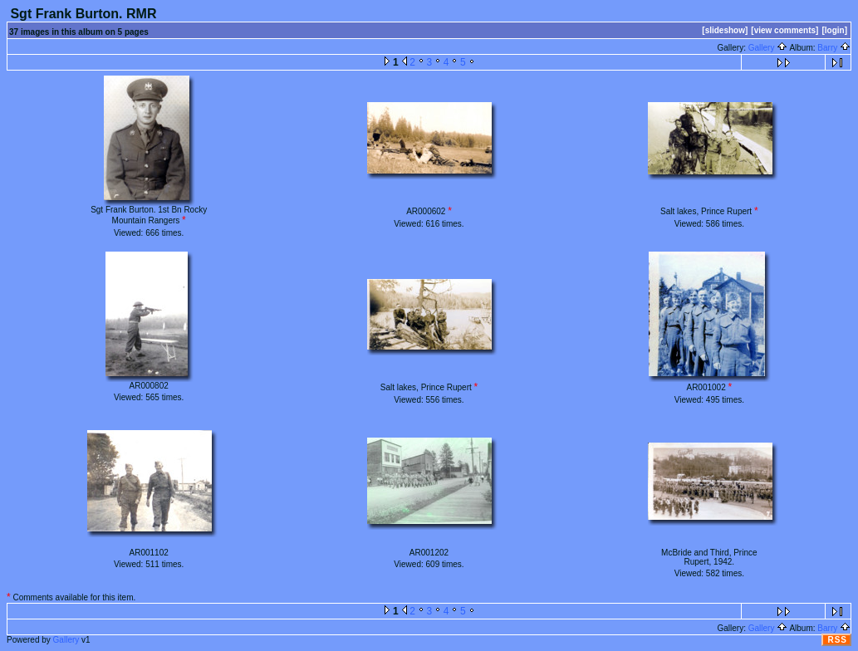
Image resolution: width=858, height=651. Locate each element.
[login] (834, 30)
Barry (834, 47)
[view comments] (784, 30)
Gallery (767, 47)
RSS (837, 639)
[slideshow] (725, 30)
